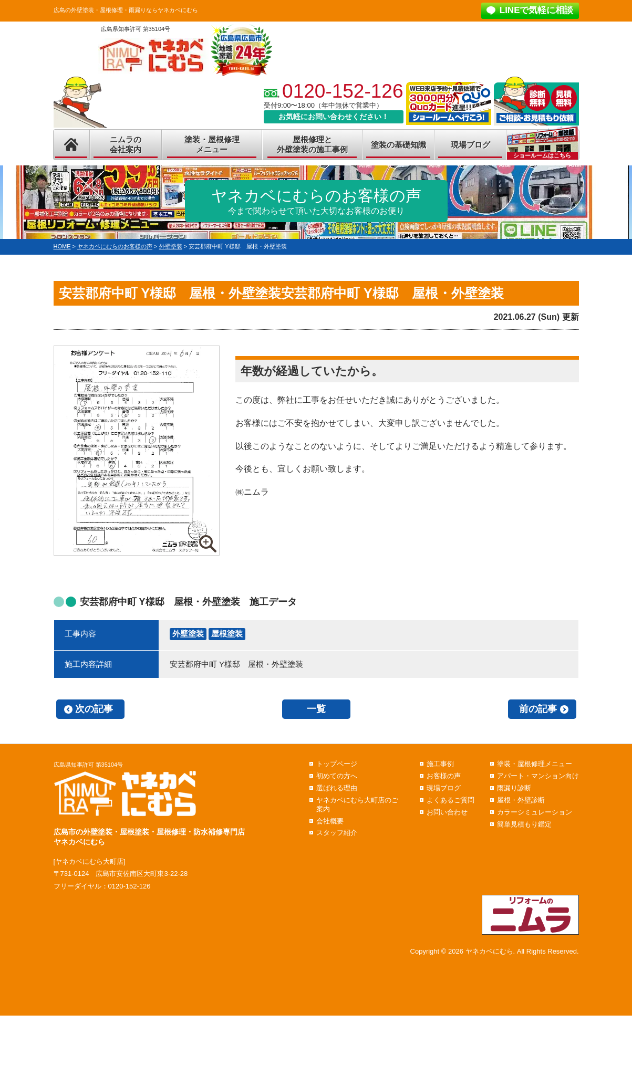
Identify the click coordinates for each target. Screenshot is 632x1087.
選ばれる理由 (336, 788)
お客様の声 (444, 776)
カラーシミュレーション (534, 812)
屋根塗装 (227, 633)
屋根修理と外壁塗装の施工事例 (312, 144)
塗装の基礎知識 (398, 144)
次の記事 (94, 709)
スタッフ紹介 (336, 833)
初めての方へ (336, 776)
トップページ (336, 764)
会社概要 (330, 821)
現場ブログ (470, 144)
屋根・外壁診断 (521, 800)
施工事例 (440, 764)
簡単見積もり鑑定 (524, 824)
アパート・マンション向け (538, 776)
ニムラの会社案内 (125, 144)
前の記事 (538, 709)
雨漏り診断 (514, 788)
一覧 (316, 709)
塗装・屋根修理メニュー (212, 144)
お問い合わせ (447, 812)
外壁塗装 (188, 633)
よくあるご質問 (450, 800)
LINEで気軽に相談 (537, 10)
